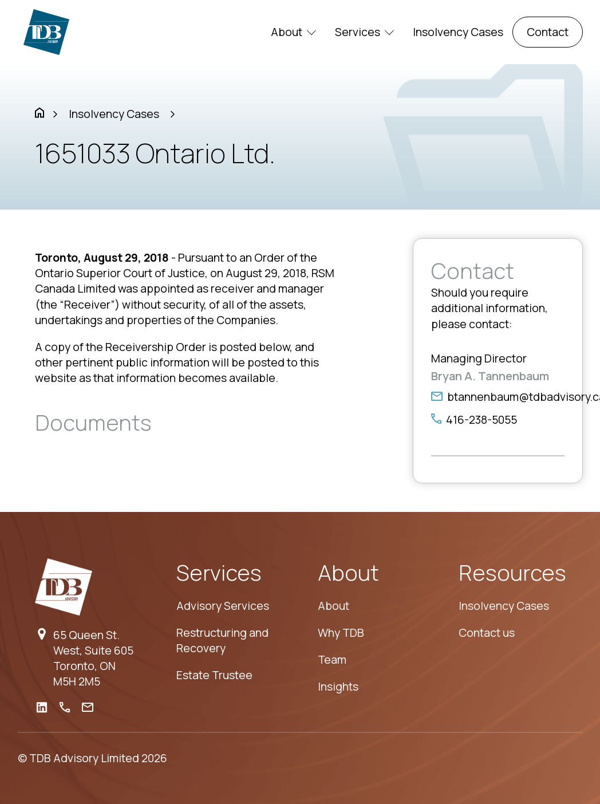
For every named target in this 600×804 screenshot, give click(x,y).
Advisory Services (222, 605)
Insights (338, 686)
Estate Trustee (214, 675)
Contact (548, 32)
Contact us (487, 632)
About (294, 32)
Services (364, 32)
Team (332, 659)
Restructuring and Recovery (222, 640)
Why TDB (341, 632)
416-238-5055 (481, 419)
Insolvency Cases (458, 32)
